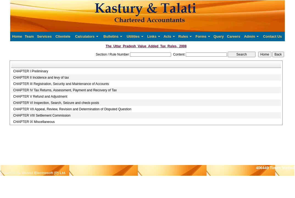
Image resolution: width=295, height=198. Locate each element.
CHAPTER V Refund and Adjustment (40, 96)
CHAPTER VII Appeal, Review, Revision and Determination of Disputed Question (72, 109)
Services (44, 36)
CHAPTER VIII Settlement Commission (42, 115)
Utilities (135, 36)
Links (153, 36)
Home (17, 36)
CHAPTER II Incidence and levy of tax (41, 77)
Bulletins (113, 36)
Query (218, 36)
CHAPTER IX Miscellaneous (34, 122)
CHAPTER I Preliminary (30, 71)
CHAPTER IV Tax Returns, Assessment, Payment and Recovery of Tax (65, 90)
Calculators (86, 36)
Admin (251, 36)
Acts (169, 36)
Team (29, 36)
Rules (185, 36)
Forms (203, 36)
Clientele (62, 36)
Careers (233, 36)
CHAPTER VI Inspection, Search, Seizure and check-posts (56, 103)
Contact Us (272, 36)
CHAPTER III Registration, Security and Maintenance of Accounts (61, 84)
